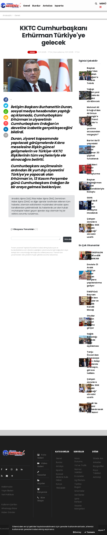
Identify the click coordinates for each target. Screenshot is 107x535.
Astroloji (97, 477)
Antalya (47, 5)
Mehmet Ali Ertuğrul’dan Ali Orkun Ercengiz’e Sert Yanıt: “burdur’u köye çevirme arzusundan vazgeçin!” (94, 121)
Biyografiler (98, 466)
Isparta (59, 5)
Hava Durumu (78, 460)
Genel (26, 5)
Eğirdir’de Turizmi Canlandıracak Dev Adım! (95, 408)
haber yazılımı (6, 531)
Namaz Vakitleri (78, 471)
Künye (59, 484)
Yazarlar (41, 473)
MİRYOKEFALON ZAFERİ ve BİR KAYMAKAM (95, 255)
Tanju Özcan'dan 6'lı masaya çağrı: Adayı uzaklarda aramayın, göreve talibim (93, 362)
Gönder (67, 239)
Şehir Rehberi (78, 500)
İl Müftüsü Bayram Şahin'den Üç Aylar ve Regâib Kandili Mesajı (93, 300)
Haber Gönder (8, 512)
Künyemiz (42, 491)
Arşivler (41, 482)
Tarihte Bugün (78, 485)
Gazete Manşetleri (79, 507)
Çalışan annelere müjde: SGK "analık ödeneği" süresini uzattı (93, 227)
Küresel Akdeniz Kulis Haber (62, 477)
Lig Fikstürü (79, 480)
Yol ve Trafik (80, 465)
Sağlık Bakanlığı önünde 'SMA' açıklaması (93, 339)
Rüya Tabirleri (97, 472)
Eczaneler (79, 476)
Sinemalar (79, 490)
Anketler (97, 462)
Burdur (36, 5)
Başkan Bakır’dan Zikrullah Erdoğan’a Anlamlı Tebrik (92, 76)
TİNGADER (60, 487)
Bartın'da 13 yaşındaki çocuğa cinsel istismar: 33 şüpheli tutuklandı (93, 149)
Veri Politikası (7, 494)
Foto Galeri (41, 456)
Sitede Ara (98, 458)
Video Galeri (42, 465)
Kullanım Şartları (9, 504)
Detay (77, 532)
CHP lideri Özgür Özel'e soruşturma (93, 169)
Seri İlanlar (79, 494)
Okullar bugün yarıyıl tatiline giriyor (91, 321)
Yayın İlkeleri (7, 490)
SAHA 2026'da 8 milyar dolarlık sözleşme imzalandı (92, 205)
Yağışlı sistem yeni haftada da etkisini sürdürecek (93, 95)
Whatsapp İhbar (9, 508)
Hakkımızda (6, 486)
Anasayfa (7, 15)
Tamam (89, 532)
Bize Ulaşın (41, 499)
